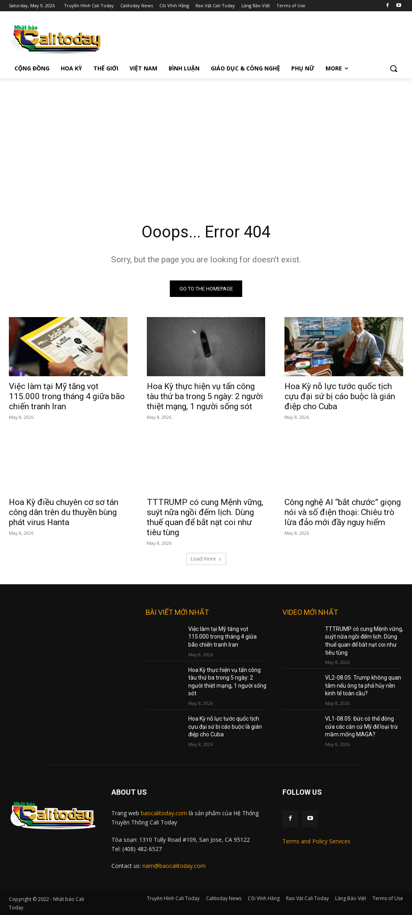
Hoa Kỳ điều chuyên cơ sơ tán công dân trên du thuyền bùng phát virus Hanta (63, 513)
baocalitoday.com (164, 813)
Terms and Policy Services (316, 841)
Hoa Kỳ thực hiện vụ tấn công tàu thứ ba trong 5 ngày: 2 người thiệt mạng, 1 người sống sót (205, 397)
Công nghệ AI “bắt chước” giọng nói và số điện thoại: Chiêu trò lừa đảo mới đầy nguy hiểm (342, 513)
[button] (393, 68)
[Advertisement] (206, 138)
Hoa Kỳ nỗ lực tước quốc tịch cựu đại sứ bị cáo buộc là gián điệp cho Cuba (339, 397)
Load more (206, 558)
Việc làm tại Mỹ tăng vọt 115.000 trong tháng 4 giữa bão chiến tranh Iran (67, 397)
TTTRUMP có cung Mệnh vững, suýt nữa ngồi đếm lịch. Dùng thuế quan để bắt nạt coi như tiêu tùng (205, 518)
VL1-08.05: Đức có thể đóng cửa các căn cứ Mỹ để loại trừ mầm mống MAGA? (361, 726)
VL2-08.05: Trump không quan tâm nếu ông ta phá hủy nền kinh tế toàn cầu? (363, 685)
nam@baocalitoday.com (174, 866)
